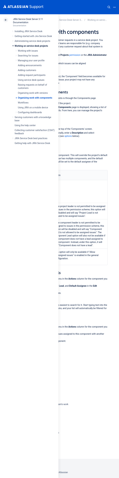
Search (109, 7)
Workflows (23, 102)
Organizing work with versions (33, 93)
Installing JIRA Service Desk (28, 31)
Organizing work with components (35, 97)
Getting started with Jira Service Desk (33, 36)
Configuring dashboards (30, 112)
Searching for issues (28, 55)
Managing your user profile (31, 60)
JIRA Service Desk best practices (31, 138)
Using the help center (25, 125)
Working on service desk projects (31, 46)
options (68, 136)
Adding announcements (30, 65)
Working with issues (28, 50)
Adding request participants (31, 75)
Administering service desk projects (32, 41)
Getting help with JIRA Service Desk (32, 143)
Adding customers (27, 70)
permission (75, 55)
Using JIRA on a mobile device (33, 107)
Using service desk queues (31, 80)
